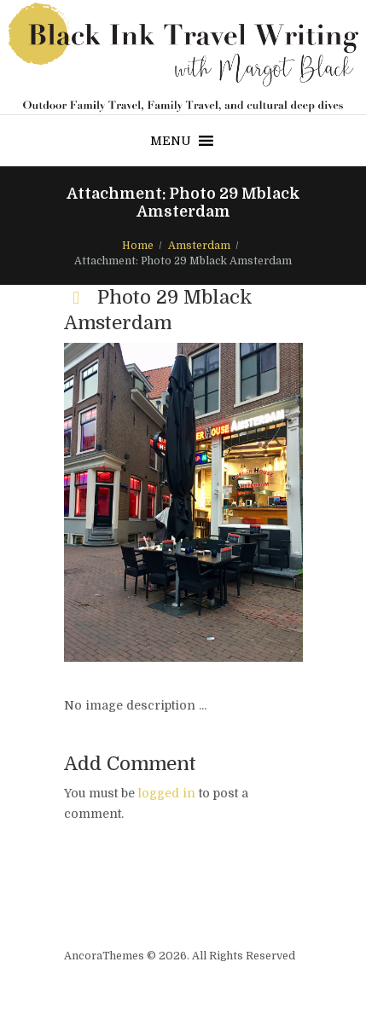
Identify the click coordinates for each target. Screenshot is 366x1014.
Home (138, 246)
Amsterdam (199, 246)
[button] (170, 140)
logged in (166, 793)
